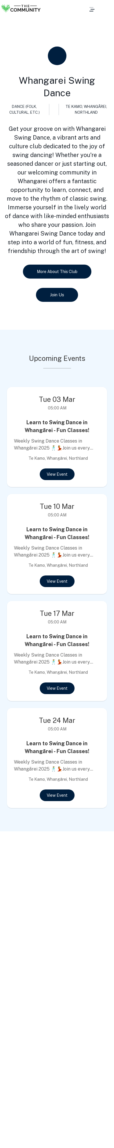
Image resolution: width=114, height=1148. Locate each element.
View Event (57, 474)
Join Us (57, 295)
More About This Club (57, 272)
